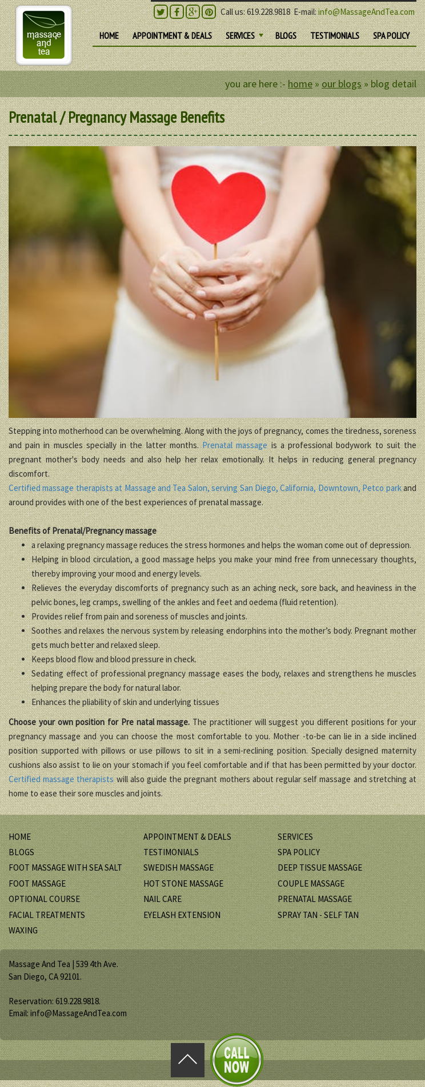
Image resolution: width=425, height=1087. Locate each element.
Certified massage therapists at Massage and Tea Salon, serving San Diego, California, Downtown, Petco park (205, 487)
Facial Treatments (47, 914)
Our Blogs (342, 83)
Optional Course (44, 898)
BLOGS (285, 35)
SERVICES (246, 38)
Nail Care (162, 898)
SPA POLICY (391, 35)
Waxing (23, 930)
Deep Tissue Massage (320, 867)
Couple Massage (311, 883)
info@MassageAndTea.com (366, 11)
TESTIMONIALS (334, 35)
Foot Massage (37, 883)
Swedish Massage (178, 867)
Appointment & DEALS (172, 35)
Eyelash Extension (181, 914)
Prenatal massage (236, 445)
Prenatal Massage (315, 898)
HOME (109, 35)
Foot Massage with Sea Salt (65, 867)
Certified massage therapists (61, 779)
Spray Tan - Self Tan (318, 914)
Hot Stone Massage (183, 883)
